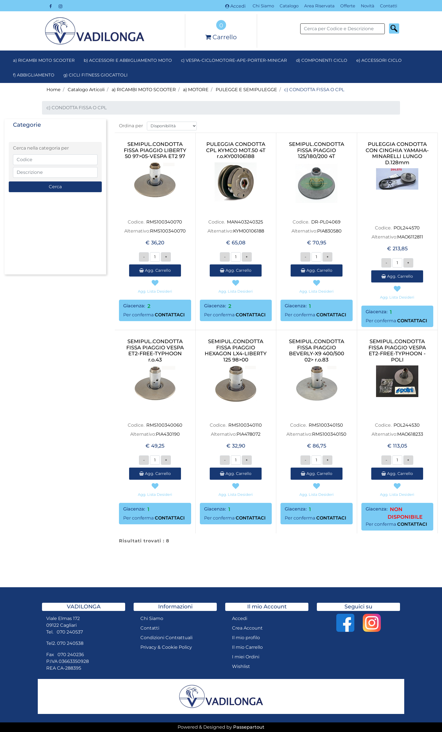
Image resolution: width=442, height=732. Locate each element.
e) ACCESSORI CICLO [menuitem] (379, 60)
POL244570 (407, 228)
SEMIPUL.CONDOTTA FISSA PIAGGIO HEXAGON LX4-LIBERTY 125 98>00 (236, 351)
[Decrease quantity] (144, 257)
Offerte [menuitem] (347, 5)
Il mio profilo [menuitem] (246, 637)
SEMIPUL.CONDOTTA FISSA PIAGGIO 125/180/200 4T (316, 150)
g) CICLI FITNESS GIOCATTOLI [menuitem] (95, 75)
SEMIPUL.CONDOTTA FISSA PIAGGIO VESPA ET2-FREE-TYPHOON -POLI (397, 351)
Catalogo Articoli (86, 89)
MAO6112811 (410, 237)
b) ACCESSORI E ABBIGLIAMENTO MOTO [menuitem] (128, 60)
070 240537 (70, 632)
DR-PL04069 (326, 222)
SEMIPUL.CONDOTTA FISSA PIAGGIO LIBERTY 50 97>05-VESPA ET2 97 (155, 150)
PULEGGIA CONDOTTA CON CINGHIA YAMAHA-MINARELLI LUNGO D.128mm (397, 153)
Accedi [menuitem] (239, 618)
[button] (394, 28)
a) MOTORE (196, 89)
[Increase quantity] (166, 257)
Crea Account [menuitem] (247, 628)
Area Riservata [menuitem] (319, 5)
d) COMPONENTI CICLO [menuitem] (321, 60)
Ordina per (131, 125)
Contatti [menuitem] (388, 5)
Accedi (235, 6)
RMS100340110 (245, 425)
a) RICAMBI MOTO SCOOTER (144, 89)
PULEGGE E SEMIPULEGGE (246, 89)
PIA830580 (329, 231)
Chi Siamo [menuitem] (263, 5)
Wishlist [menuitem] (241, 666)
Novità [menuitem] (367, 5)
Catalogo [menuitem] (289, 5)
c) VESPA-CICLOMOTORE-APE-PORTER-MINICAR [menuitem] (234, 60)
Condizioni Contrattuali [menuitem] (166, 637)
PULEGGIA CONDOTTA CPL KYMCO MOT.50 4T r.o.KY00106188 (236, 150)
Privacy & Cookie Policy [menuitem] (166, 647)
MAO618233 (410, 434)
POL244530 (407, 425)
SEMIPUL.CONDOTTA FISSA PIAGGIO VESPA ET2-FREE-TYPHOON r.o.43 (155, 351)
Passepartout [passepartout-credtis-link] (248, 727)
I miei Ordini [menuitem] (245, 656)
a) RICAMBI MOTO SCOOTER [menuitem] (44, 60)
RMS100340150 (326, 425)
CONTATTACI (170, 314)
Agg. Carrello (155, 270)
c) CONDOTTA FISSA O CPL (314, 89)
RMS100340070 (164, 222)
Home (54, 89)
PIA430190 (168, 434)
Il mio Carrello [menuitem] (247, 647)
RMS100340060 (164, 425)
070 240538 (70, 643)
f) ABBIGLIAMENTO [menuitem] (33, 75)
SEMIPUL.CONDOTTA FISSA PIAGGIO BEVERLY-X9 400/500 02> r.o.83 (316, 351)
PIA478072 (248, 434)
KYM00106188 (248, 231)
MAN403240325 (245, 222)
